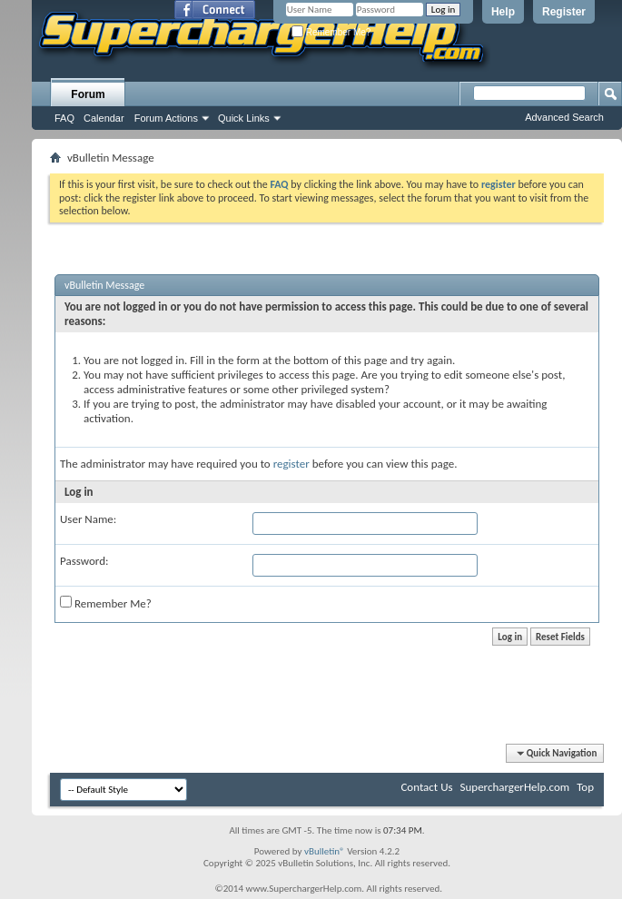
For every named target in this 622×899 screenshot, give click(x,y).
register (291, 463)
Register (564, 11)
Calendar (104, 118)
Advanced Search (564, 117)
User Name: (88, 519)
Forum (87, 94)
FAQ (64, 118)
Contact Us (426, 787)
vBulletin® (324, 851)
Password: (84, 561)
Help (503, 11)
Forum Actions (166, 118)
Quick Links (244, 118)
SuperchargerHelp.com (515, 787)
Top (585, 787)
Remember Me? (330, 32)
